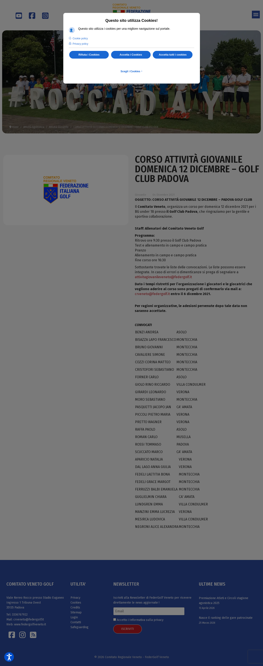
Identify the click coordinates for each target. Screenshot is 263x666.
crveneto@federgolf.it (152, 294)
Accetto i (138, 620)
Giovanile (140, 194)
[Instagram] (43, 13)
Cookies (76, 602)
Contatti (76, 622)
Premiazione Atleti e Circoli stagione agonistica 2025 (223, 600)
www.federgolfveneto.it (30, 624)
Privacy (75, 598)
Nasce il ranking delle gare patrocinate (226, 618)
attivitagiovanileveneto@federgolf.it (163, 277)
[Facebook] (30, 13)
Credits (75, 607)
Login (74, 617)
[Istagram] (22, 634)
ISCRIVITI (127, 629)
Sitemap (76, 612)
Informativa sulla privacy (146, 620)
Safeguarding (79, 627)
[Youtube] (16, 17)
